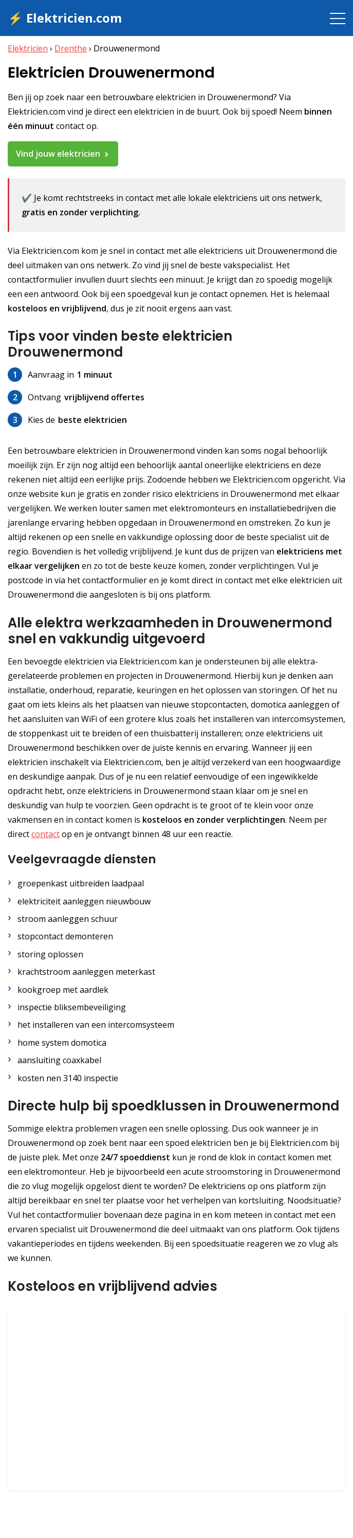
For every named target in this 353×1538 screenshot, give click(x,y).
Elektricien (28, 48)
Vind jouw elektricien (58, 153)
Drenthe (70, 48)
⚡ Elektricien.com (65, 17)
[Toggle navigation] (337, 18)
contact (45, 834)
